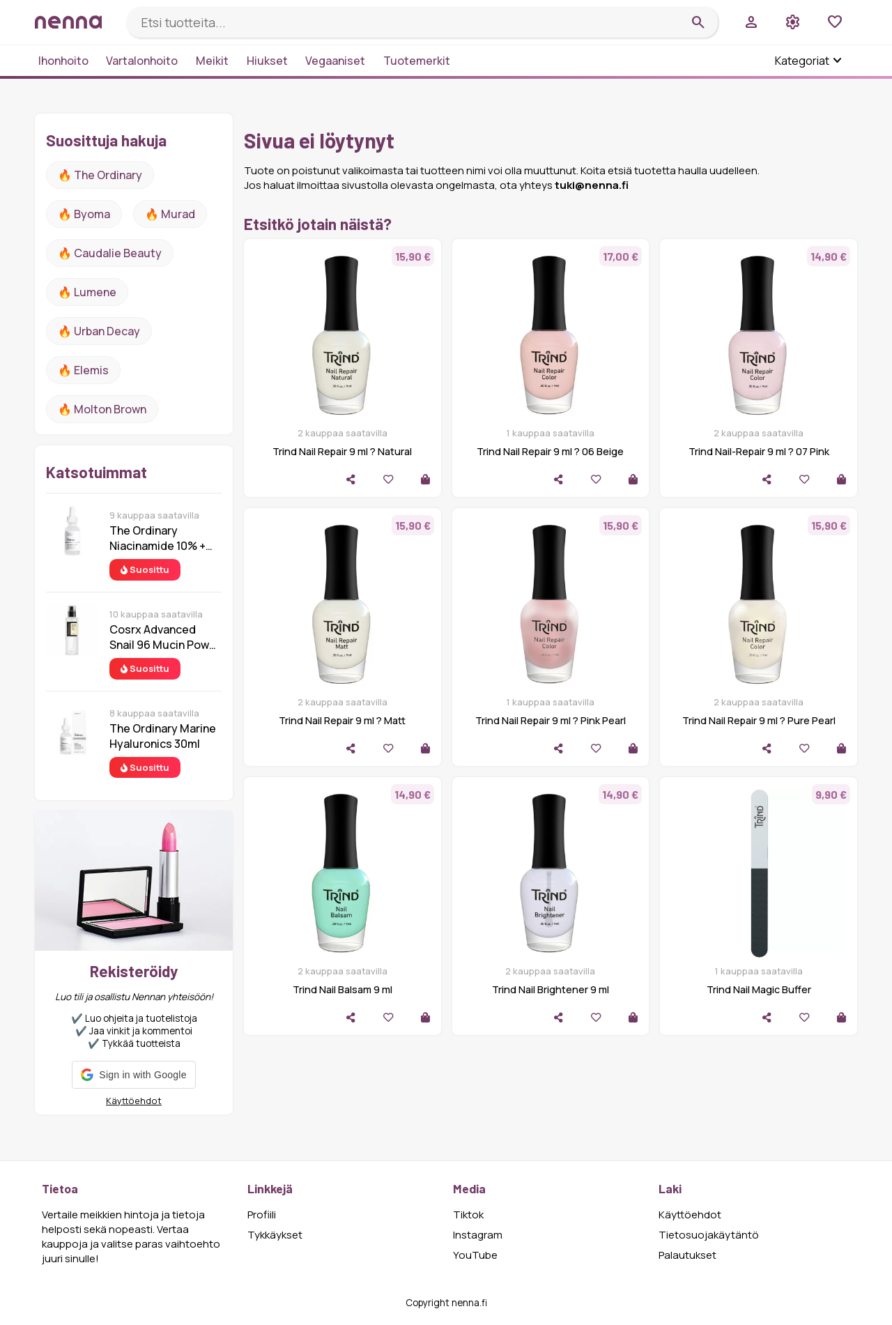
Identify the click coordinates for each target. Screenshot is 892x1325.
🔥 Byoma (84, 214)
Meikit (212, 60)
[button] (133, 1075)
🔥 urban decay (99, 331)
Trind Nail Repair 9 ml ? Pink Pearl (550, 720)
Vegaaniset (335, 60)
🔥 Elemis (83, 370)
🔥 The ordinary (100, 175)
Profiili (261, 1214)
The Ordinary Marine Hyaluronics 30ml (162, 736)
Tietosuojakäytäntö (709, 1234)
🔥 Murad (170, 214)
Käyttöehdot (134, 1100)
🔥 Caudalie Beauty (110, 253)
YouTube (475, 1255)
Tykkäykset (274, 1234)
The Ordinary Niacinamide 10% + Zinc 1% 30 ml (157, 538)
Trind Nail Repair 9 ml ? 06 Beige (550, 451)
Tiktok (468, 1214)
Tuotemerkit (416, 60)
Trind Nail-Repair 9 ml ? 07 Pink (759, 451)
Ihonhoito (63, 60)
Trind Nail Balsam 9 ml (342, 989)
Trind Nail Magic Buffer (759, 989)
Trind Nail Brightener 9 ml (550, 989)
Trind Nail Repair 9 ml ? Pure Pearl (759, 720)
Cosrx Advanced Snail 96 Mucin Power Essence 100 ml (164, 637)
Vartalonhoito (142, 60)
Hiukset (267, 60)
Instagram (477, 1234)
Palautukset (687, 1255)
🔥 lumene (87, 292)
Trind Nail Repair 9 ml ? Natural (342, 451)
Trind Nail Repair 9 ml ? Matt (342, 720)
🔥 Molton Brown (102, 409)
